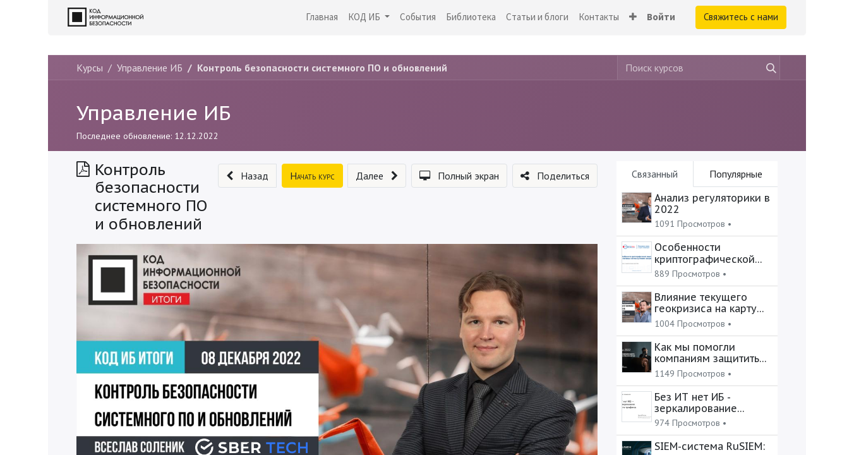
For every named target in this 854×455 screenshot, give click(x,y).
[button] (633, 17)
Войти (661, 17)
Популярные (735, 173)
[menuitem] (322, 17)
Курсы (89, 67)
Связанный (655, 173)
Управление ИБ (153, 112)
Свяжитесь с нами (741, 17)
